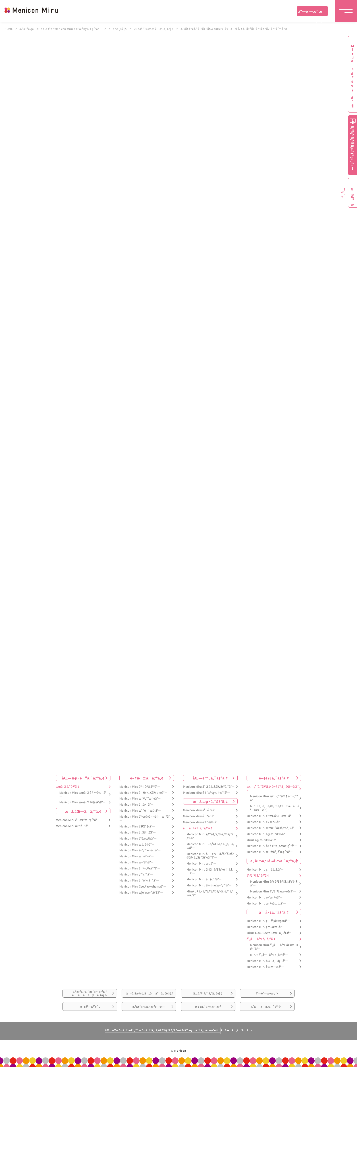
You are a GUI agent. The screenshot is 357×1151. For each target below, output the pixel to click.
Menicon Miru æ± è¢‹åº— (136, 844)
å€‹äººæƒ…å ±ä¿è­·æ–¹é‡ (219, 1048)
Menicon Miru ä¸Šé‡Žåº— (137, 832)
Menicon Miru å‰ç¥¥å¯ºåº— (139, 868)
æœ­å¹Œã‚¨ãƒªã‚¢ (67, 787)
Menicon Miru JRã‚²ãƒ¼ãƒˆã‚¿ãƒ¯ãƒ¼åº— (211, 846)
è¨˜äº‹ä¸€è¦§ (121, 28)
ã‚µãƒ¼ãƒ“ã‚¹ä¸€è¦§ (208, 996)
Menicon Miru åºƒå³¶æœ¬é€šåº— (273, 891)
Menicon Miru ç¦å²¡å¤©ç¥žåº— (268, 921)
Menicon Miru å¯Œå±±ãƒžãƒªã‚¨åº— (209, 787)
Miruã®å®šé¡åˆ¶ (352, 76)
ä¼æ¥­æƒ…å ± (75, 1048)
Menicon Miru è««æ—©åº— (265, 967)
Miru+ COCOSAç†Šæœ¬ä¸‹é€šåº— (270, 933)
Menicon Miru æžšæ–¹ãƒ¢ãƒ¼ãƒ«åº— (272, 828)
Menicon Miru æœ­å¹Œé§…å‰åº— (82, 794)
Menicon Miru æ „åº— (201, 863)
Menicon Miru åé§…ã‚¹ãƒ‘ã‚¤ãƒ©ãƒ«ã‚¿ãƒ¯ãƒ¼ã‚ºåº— (210, 856)
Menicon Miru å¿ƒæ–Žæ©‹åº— (267, 834)
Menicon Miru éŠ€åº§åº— (137, 826)
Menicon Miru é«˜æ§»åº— (264, 822)
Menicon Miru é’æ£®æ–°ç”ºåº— (78, 820)
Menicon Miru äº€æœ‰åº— (138, 838)
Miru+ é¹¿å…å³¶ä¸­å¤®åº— (269, 955)
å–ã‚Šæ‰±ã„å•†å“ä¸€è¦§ (149, 999)
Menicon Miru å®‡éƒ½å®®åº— (139, 787)
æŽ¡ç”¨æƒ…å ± (117, 1048)
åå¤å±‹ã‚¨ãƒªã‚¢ (197, 828)
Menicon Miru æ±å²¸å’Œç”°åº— (270, 852)
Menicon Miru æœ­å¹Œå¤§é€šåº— (82, 802)
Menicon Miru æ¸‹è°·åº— (136, 856)
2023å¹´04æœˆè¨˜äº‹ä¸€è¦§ (157, 28)
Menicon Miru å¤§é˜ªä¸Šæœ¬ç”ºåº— (272, 846)
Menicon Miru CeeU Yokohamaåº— (142, 886)
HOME (8, 28)
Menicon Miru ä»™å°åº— (73, 826)
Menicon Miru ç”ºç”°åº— (136, 874)
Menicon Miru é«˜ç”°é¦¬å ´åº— (140, 850)
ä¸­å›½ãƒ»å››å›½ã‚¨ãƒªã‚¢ (273, 860)
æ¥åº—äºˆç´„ (90, 1021)
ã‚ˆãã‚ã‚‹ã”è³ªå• (267, 1021)
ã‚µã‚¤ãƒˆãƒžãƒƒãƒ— (164, 1048)
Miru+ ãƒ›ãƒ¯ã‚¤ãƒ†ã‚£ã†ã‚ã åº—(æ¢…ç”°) (274, 808)
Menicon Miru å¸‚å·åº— (136, 804)
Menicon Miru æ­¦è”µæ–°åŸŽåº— (141, 892)
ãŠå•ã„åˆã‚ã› (277, 1048)
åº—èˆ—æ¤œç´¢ (310, 12)
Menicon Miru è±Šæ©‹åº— (201, 822)
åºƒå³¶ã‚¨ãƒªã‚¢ (258, 875)
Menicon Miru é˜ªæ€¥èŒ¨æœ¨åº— (270, 816)
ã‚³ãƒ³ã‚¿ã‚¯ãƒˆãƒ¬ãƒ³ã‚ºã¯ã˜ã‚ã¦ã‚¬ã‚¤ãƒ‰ (90, 997)
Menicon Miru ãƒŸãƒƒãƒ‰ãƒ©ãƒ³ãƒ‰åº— (210, 836)
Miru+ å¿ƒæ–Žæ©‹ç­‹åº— (263, 840)
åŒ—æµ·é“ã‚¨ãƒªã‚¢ (83, 778)
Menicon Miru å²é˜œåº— (200, 810)
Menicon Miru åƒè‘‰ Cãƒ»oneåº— (143, 793)
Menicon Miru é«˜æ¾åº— (264, 897)
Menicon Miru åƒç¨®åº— (204, 879)
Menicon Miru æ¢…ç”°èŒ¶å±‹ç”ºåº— (274, 798)
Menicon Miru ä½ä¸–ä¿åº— (267, 961)
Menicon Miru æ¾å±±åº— (266, 903)
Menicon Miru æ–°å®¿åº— (136, 862)
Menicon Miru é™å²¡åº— (200, 816)
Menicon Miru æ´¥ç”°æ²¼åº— (140, 799)
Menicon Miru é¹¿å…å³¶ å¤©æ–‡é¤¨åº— (274, 947)
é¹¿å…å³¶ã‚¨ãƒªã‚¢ (261, 939)
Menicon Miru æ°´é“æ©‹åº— (140, 811)
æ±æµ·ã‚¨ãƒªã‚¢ (210, 801)
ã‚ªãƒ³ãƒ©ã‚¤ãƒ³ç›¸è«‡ (149, 1021)
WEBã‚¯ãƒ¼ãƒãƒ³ (208, 1021)
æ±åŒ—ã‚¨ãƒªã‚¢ (83, 811)
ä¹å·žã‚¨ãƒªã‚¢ (274, 912)
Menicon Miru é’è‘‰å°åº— (139, 880)
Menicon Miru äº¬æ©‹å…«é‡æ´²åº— (144, 818)
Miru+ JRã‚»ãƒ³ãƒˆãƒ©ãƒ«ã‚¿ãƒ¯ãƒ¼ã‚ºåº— (210, 893)
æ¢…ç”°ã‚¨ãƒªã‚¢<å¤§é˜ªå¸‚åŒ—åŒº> (273, 788)
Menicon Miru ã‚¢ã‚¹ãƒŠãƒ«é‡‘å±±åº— (210, 871)
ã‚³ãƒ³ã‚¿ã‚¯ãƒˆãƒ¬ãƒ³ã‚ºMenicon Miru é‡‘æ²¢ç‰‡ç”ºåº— (62, 28)
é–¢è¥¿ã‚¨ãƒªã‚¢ (274, 778)
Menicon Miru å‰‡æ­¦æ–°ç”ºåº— (209, 885)
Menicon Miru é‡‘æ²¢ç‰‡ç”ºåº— (206, 793)
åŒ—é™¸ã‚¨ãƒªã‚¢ (210, 778)
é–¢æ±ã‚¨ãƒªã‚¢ (146, 778)
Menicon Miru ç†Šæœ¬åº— (265, 927)
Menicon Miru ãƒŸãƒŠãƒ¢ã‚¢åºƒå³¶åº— (274, 883)
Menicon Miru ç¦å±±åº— (265, 869)
